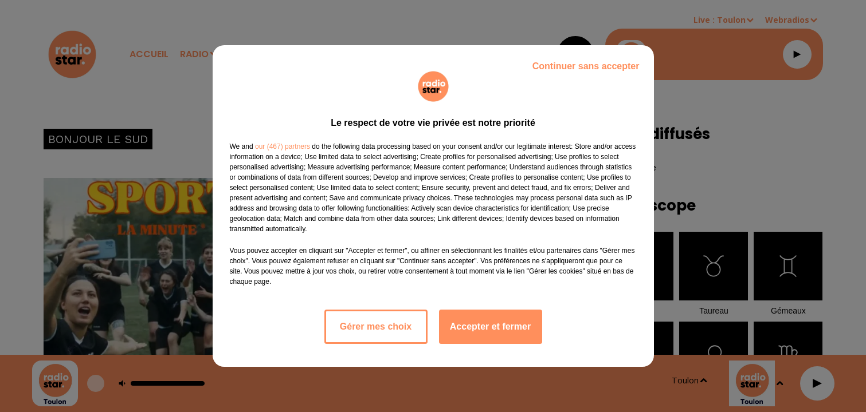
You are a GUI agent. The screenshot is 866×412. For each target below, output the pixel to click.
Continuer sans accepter (586, 66)
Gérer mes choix (376, 326)
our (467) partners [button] (282, 146)
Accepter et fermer (490, 326)
